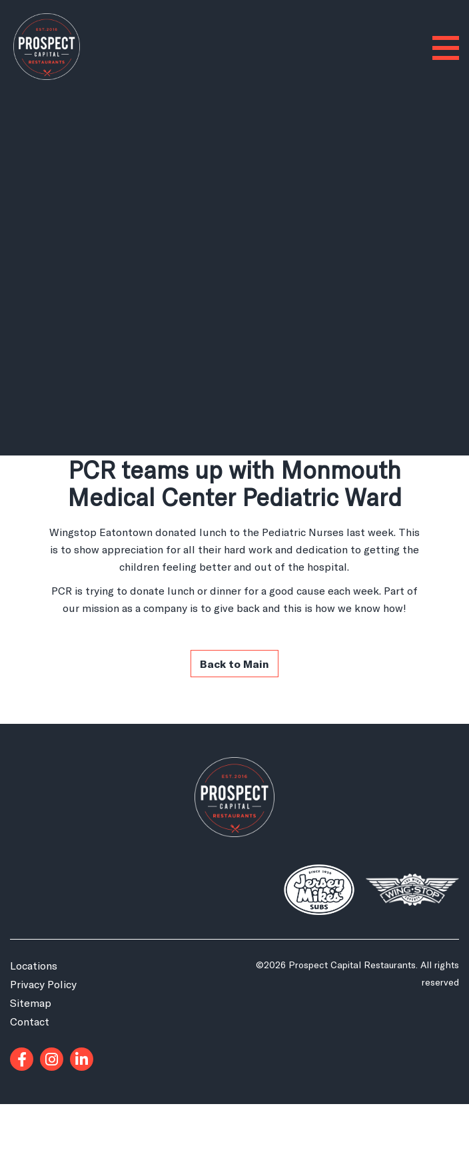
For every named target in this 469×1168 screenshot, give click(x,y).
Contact (29, 1021)
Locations (33, 965)
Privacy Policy (43, 984)
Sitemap (30, 1002)
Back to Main (234, 663)
